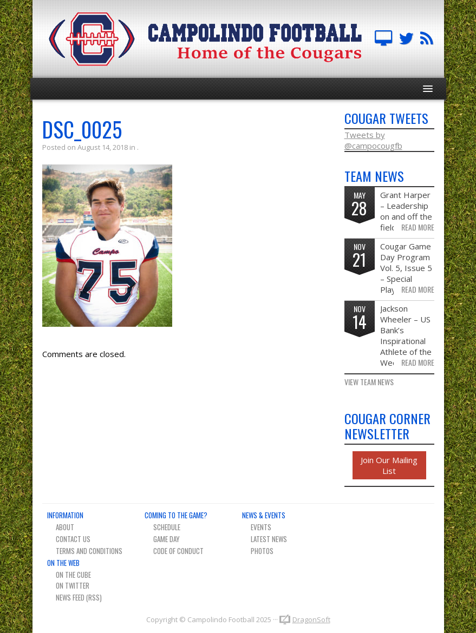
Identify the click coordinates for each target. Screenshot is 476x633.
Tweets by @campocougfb (373, 140)
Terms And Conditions (89, 550)
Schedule (166, 527)
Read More (417, 227)
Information (65, 515)
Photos (262, 550)
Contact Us (73, 538)
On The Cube (73, 574)
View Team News (369, 382)
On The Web (63, 562)
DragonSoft (311, 619)
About (65, 527)
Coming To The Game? (176, 515)
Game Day (166, 538)
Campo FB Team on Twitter (406, 39)
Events (261, 527)
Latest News (269, 538)
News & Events (263, 515)
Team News (426, 39)
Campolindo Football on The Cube (383, 39)
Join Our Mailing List (389, 465)
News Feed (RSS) (79, 597)
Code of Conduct (178, 550)
